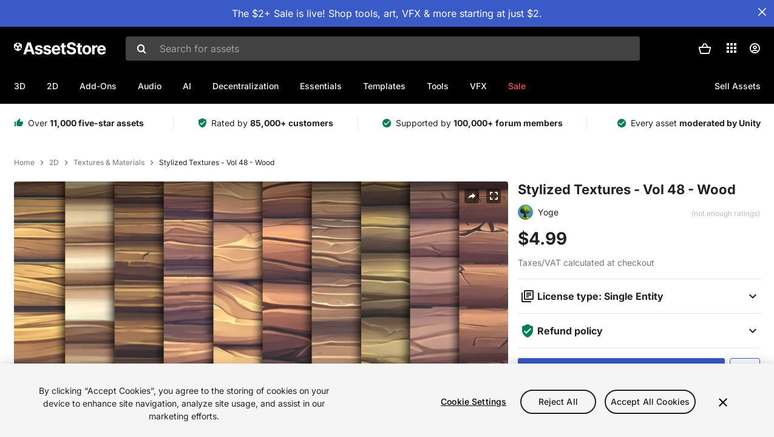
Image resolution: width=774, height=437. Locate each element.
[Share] (471, 196)
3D (19, 86)
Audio (149, 86)
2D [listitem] (54, 162)
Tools (438, 86)
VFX (478, 86)
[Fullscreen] (493, 196)
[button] (705, 48)
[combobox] (383, 48)
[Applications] (731, 48)
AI (187, 86)
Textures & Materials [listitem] (108, 162)
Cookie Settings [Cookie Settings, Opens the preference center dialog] (473, 401)
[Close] (723, 402)
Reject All (558, 401)
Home (24, 162)
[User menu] (755, 48)
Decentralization (245, 86)
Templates (384, 86)
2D (52, 86)
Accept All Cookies (650, 401)
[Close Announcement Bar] (762, 12)
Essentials (321, 86)
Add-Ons (98, 86)
